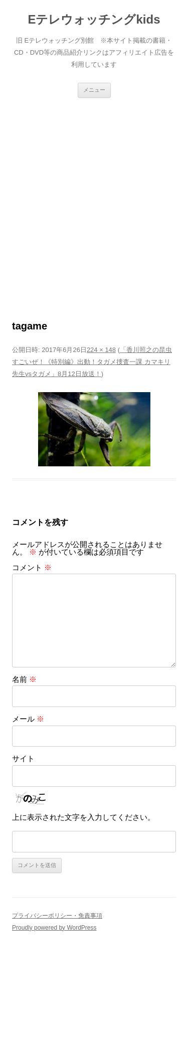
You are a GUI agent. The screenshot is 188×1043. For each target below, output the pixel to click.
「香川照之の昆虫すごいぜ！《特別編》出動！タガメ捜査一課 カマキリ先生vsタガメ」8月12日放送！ (92, 362)
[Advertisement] (94, 197)
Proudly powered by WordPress (54, 927)
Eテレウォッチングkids (94, 19)
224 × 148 (101, 350)
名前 (24, 679)
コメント (32, 567)
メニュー (94, 90)
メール (28, 719)
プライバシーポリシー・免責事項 (57, 915)
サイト (23, 758)
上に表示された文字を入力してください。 (83, 817)
